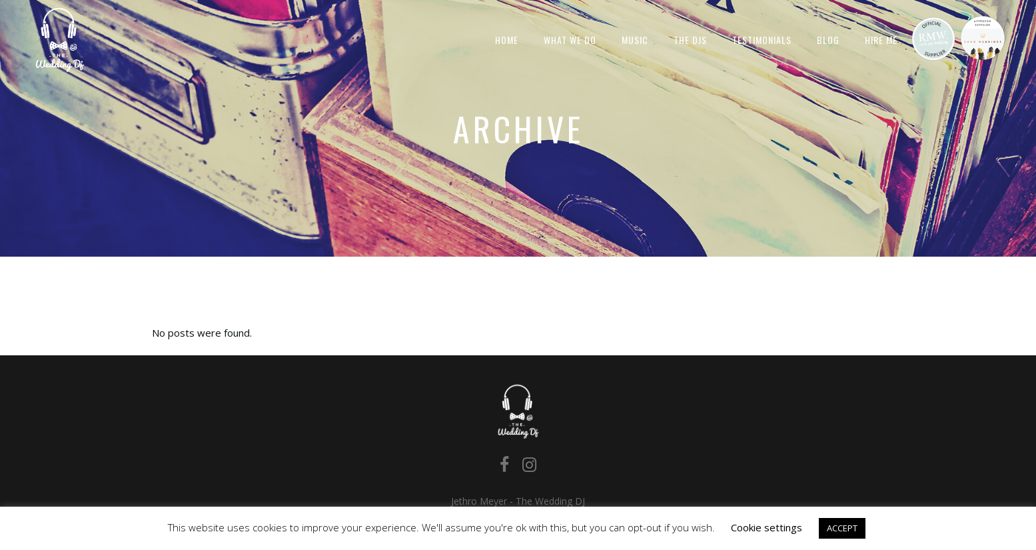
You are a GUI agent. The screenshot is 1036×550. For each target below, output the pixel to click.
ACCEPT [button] (842, 528)
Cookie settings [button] (766, 527)
